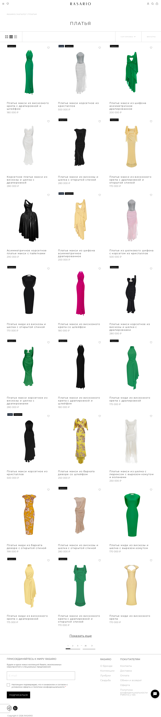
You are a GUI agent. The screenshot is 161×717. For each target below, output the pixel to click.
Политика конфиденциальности (134, 690)
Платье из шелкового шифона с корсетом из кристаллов (131, 252)
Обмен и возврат (131, 680)
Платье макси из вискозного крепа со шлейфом (79, 325)
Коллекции (107, 670)
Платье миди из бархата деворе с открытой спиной (27, 546)
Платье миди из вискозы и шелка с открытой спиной (26, 325)
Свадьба (105, 680)
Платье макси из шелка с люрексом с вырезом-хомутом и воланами (131, 474)
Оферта (125, 685)
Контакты (126, 666)
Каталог (22, 14)
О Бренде (106, 666)
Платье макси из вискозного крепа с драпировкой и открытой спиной (130, 179)
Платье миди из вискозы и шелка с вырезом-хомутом (129, 546)
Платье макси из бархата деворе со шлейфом (76, 473)
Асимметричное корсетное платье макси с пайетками (27, 252)
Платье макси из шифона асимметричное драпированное (127, 106)
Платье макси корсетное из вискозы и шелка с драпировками (129, 327)
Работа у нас (128, 694)
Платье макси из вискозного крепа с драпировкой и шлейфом (28, 106)
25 (85, 646)
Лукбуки (105, 675)
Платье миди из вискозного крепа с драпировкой (129, 399)
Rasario (11, 14)
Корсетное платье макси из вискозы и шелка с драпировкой (27, 179)
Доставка (126, 670)
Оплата (124, 675)
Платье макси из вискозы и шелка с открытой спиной (78, 178)
